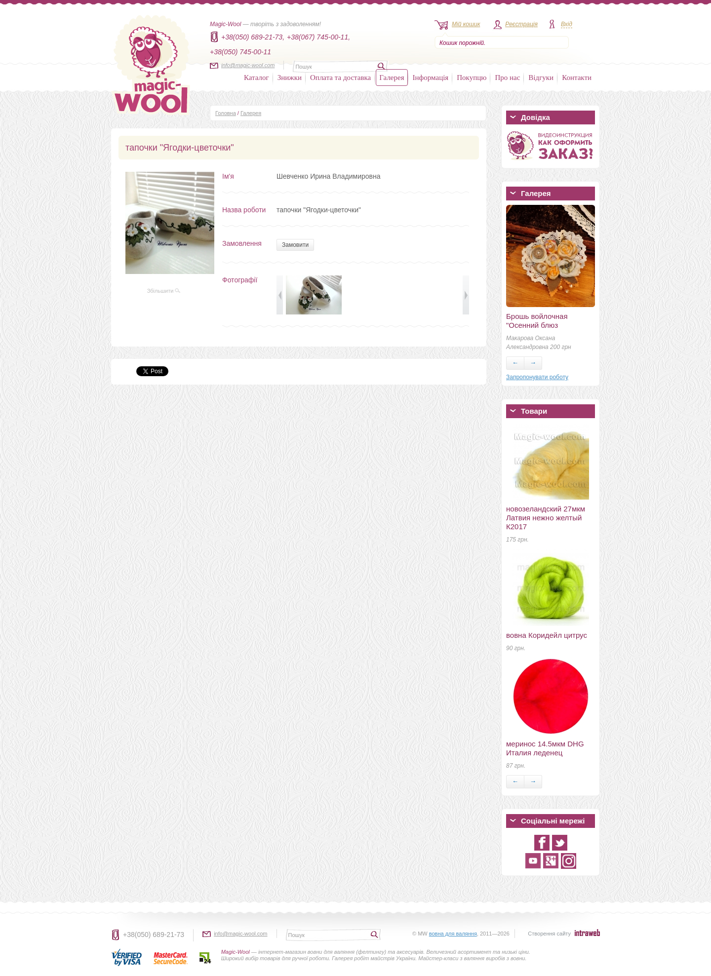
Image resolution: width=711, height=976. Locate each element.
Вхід (566, 24)
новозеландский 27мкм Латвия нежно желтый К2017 (545, 518)
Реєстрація (521, 24)
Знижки (289, 77)
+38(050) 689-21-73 (153, 934)
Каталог (256, 77)
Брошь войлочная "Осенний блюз (537, 320)
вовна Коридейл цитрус (546, 635)
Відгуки (540, 77)
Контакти (577, 77)
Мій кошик (466, 24)
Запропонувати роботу (537, 377)
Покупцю (471, 77)
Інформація (431, 77)
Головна (225, 113)
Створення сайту (549, 934)
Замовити (295, 244)
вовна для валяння (453, 934)
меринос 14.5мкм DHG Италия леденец (545, 748)
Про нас (507, 77)
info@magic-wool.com (248, 65)
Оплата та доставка (340, 77)
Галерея (391, 77)
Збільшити (164, 291)
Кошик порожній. (462, 42)
